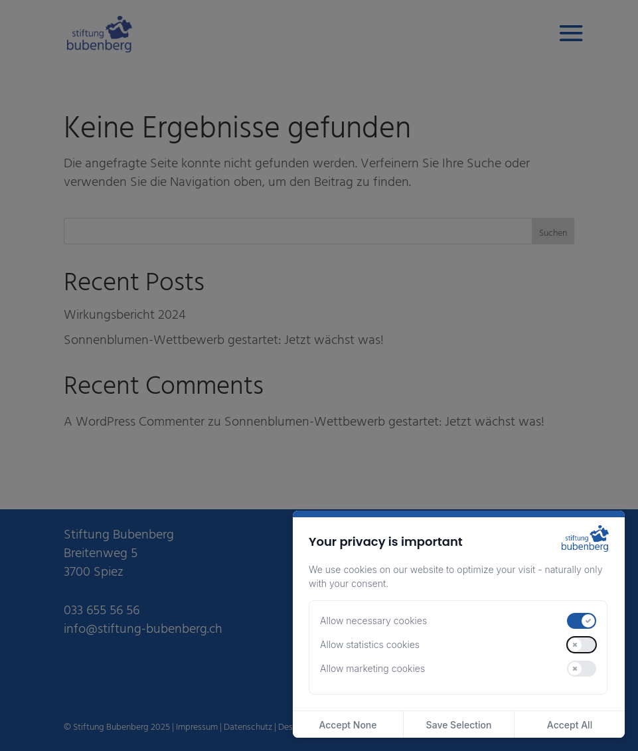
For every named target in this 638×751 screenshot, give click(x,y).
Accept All (569, 724)
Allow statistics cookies (370, 644)
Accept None (347, 724)
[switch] (581, 621)
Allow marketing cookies (372, 668)
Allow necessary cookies (373, 620)
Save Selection (459, 724)
